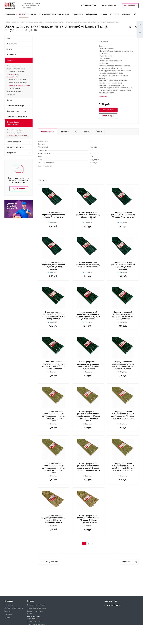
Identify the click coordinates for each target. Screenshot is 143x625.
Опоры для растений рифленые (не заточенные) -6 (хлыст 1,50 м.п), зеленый (88, 215)
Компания (11, 14)
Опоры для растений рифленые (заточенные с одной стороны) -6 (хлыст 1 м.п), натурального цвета (123, 467)
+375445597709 (88, 5)
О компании (8, 605)
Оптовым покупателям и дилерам (54, 14)
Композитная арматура (15, 66)
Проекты (78, 14)
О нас (9, 38)
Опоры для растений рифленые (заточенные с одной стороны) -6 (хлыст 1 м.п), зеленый (123, 315)
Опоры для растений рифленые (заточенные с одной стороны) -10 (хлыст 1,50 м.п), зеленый (88, 315)
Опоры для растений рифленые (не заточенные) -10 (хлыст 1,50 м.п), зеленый (53, 265)
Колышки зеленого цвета (18, 80)
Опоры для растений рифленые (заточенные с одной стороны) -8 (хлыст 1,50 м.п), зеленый (123, 365)
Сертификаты (12, 44)
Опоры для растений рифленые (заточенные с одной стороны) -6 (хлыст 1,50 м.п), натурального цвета (53, 416)
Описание (64, 132)
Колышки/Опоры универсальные (13, 76)
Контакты (126, 14)
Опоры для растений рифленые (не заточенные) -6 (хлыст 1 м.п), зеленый (53, 214)
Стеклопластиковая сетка (16, 69)
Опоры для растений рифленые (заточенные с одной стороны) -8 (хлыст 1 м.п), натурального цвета (88, 467)
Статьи (99, 132)
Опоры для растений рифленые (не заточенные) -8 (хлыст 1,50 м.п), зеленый (123, 265)
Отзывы (103, 14)
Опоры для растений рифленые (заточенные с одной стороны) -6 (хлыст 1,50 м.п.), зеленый (53, 365)
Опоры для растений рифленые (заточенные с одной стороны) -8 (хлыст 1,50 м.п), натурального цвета (53, 468)
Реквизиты (8, 614)
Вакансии (114, 14)
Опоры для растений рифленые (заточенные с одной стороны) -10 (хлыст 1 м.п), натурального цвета (123, 415)
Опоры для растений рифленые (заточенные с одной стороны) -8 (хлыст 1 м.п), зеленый (88, 365)
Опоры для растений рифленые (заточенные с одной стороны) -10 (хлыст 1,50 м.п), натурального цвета (88, 416)
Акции (33, 14)
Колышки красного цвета (18, 82)
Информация (91, 14)
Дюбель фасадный (13, 88)
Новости (10, 100)
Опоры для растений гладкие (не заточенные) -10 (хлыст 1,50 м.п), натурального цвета (88, 519)
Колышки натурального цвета (19, 85)
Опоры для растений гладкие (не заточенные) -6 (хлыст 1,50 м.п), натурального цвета (53, 519)
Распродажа (11, 94)
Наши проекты (12, 55)
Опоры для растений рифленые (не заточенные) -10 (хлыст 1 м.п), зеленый (123, 214)
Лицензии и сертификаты (13, 608)
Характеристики (47, 132)
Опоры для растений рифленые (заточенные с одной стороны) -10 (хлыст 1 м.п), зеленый (53, 315)
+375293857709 (109, 5)
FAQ (75, 132)
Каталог (23, 14)
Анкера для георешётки (15, 91)
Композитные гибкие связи (16, 72)
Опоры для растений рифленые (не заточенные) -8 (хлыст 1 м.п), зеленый (88, 264)
